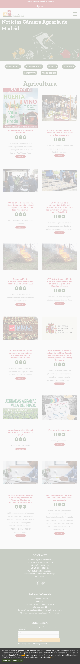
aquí (23, 655)
